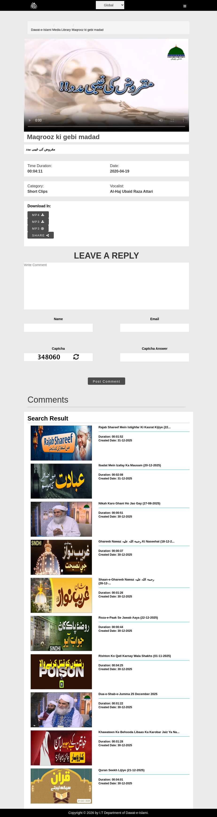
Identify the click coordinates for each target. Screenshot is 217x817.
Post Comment (106, 381)
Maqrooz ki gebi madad (87, 29)
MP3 (38, 222)
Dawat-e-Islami (41, 29)
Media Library (61, 29)
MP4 (38, 215)
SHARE (40, 235)
